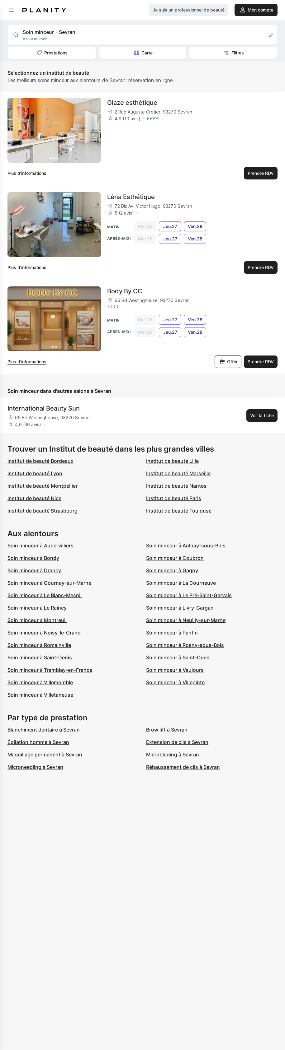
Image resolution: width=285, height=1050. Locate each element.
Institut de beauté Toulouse (178, 511)
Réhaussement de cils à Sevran (183, 767)
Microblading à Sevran (172, 754)
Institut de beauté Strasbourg (42, 511)
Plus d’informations (26, 173)
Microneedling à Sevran (35, 767)
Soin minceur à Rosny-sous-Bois (185, 645)
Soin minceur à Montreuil (37, 620)
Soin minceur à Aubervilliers (40, 545)
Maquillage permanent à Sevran (44, 754)
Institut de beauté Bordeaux (40, 461)
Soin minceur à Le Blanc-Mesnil (44, 595)
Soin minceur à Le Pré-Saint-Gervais (189, 595)
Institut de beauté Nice (34, 498)
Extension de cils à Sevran (177, 742)
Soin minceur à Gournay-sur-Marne (49, 583)
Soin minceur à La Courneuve (181, 583)
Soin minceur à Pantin (172, 633)
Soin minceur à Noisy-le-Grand (44, 633)
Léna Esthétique (131, 197)
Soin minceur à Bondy (33, 558)
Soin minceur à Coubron (175, 558)
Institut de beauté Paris (173, 498)
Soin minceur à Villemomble (40, 682)
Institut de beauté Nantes (176, 486)
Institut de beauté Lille (172, 461)
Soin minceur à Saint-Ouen (178, 657)
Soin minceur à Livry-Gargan (180, 608)
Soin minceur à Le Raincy (37, 608)
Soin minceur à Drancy (34, 570)
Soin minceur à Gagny (172, 570)
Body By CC (124, 291)
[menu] (11, 10)
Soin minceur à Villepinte (175, 682)
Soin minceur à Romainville (39, 645)
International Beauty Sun (43, 408)
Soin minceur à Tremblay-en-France (49, 670)
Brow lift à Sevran (167, 730)
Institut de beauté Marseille (178, 473)
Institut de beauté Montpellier (42, 486)
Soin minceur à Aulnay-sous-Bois (186, 545)
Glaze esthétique (132, 102)
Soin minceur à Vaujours (175, 670)
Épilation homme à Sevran (38, 742)
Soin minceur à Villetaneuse (40, 695)
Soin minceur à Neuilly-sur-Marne (186, 620)
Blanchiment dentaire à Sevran (43, 730)
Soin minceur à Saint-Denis (39, 657)
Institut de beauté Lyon (34, 473)
